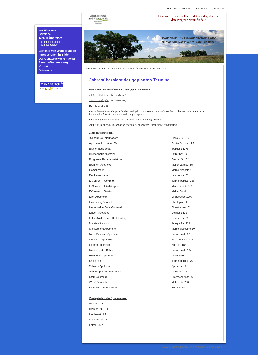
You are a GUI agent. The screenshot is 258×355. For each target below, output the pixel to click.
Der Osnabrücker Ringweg (57, 58)
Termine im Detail (50, 41)
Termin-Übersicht (50, 38)
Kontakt (186, 8)
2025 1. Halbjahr (99, 94)
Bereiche (45, 34)
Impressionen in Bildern (55, 54)
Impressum (201, 8)
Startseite (171, 8)
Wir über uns (47, 30)
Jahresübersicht (49, 44)
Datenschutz (219, 8)
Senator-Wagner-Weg (53, 62)
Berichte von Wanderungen (57, 50)
